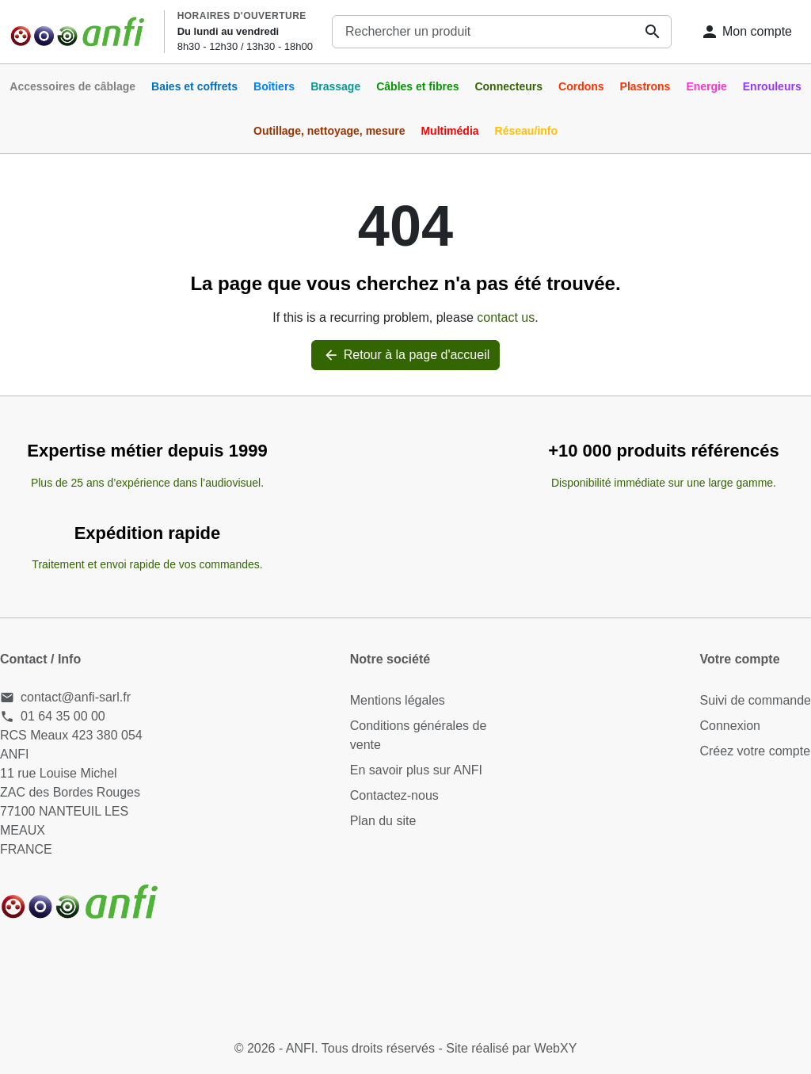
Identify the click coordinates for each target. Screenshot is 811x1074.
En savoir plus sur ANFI (416, 770)
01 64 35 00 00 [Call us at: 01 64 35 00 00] (63, 716)
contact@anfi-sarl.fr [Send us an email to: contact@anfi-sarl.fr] (76, 697)
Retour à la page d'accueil (406, 355)
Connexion (729, 725)
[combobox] (502, 31)
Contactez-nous (394, 795)
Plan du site (383, 820)
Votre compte (739, 659)
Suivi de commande (755, 700)
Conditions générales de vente (418, 735)
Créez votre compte (754, 751)
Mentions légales (397, 700)
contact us (506, 317)
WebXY (555, 1048)
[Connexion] (746, 32)
